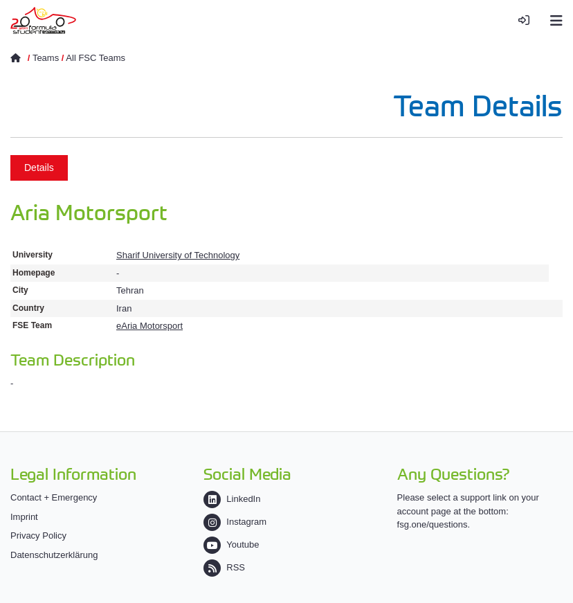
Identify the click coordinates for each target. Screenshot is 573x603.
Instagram (234, 521)
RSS (224, 567)
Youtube (231, 544)
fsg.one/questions (432, 524)
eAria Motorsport (149, 326)
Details (39, 167)
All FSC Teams (95, 58)
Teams (46, 58)
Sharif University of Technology (177, 255)
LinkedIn (231, 499)
